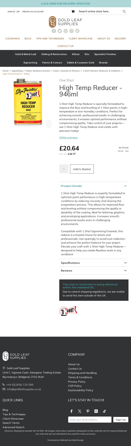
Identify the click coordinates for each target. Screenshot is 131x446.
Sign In (11, 11)
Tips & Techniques (14, 414)
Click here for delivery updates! (65, 3)
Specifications (70, 262)
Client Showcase (13, 418)
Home (6, 70)
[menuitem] (12, 38)
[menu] (65, 42)
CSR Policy (75, 385)
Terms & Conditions (80, 377)
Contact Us (75, 368)
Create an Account (33, 11)
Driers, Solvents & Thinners (66, 70)
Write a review (68, 137)
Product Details (71, 186)
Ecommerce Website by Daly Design (66, 440)
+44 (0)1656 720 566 (18, 384)
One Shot (66, 80)
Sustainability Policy (80, 390)
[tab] (65, 58)
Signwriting (17, 70)
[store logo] (65, 22)
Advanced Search (13, 427)
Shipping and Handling (82, 372)
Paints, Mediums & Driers (38, 70)
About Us (74, 364)
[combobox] (102, 11)
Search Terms (11, 422)
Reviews (66, 270)
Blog (5, 410)
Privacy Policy (77, 381)
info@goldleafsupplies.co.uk (22, 389)
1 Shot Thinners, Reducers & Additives (101, 70)
